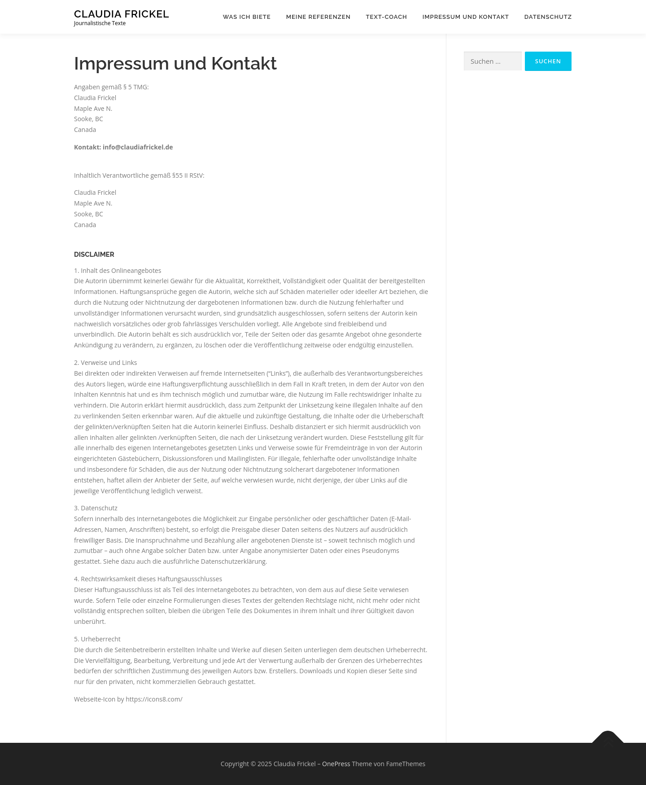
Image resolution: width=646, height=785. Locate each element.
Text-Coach (386, 16)
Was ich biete (247, 16)
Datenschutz (548, 16)
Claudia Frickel (122, 14)
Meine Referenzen (318, 16)
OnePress (336, 763)
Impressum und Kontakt (466, 16)
